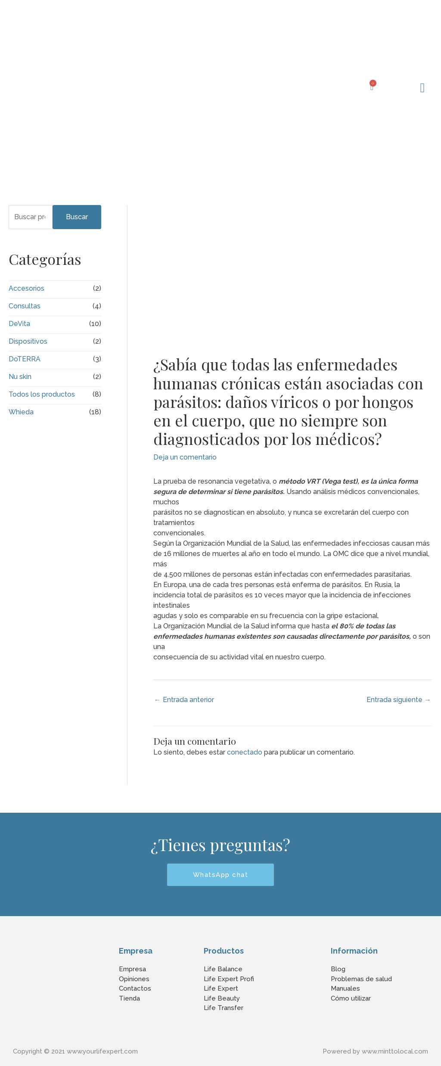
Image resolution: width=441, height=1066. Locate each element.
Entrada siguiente (398, 700)
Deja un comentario (185, 457)
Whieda (21, 412)
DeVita (19, 324)
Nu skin (20, 377)
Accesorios (26, 288)
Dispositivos (28, 341)
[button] (422, 87)
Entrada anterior (184, 700)
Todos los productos (42, 394)
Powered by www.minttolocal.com (375, 1051)
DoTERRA (24, 359)
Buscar (77, 217)
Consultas (24, 306)
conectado (244, 752)
